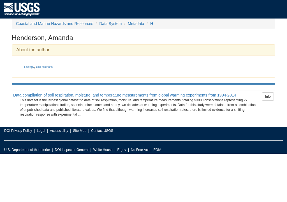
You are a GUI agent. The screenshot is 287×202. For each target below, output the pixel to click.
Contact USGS (102, 131)
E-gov (121, 150)
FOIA (157, 150)
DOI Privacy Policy (18, 131)
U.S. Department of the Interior (27, 150)
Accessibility (59, 131)
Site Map (79, 131)
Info (268, 96)
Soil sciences (44, 66)
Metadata (136, 23)
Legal (41, 131)
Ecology (29, 66)
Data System (110, 23)
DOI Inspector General (72, 150)
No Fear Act (140, 150)
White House (103, 150)
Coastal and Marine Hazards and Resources (54, 23)
